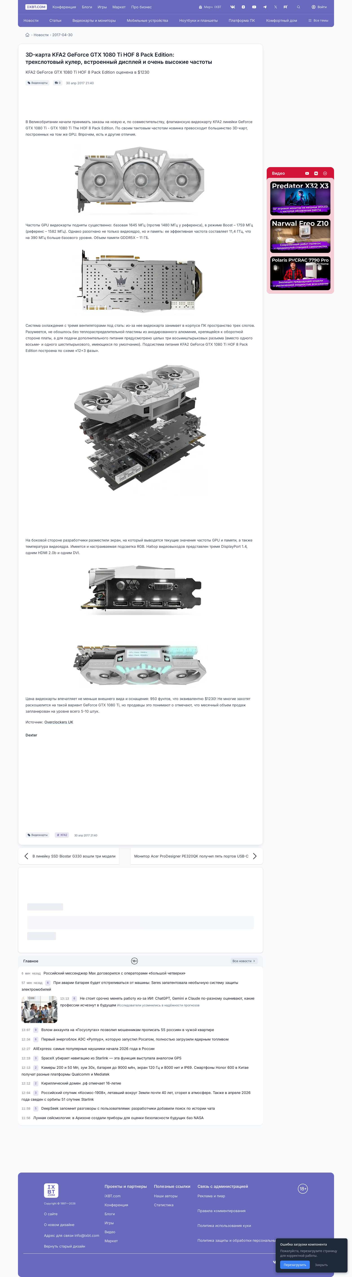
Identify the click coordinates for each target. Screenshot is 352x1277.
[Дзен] (243, 7)
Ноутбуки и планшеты (198, 20)
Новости (31, 20)
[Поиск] (298, 7)
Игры (102, 7)
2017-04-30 (62, 35)
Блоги (87, 7)
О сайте (50, 1214)
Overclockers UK (58, 722)
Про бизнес (141, 7)
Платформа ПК (242, 20)
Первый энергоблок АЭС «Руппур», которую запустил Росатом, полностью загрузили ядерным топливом (135, 1039)
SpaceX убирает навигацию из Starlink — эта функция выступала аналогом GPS (111, 1058)
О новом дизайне (59, 1224)
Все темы (318, 20)
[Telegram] (265, 7)
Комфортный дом (281, 20)
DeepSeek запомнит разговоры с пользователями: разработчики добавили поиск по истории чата (128, 1108)
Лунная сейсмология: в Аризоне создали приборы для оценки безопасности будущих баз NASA (118, 1118)
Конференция (64, 7)
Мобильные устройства (147, 20)
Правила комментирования (222, 1211)
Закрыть (321, 1265)
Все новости (244, 961)
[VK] (232, 7)
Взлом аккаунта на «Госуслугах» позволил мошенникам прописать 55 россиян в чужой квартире (127, 1029)
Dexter (31, 735)
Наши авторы (166, 1196)
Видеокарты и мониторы (94, 20)
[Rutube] (286, 7)
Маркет (118, 7)
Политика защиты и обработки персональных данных (245, 1240)
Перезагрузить (295, 1265)
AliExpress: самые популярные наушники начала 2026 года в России (93, 1048)
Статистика (164, 1205)
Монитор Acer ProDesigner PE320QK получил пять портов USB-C (196, 856)
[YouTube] (254, 7)
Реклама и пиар (211, 1196)
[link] (48, 982)
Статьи (55, 20)
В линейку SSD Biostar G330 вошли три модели (68, 856)
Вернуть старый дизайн (64, 1246)
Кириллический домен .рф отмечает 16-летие (81, 1083)
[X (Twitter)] (275, 7)
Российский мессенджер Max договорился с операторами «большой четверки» (114, 973)
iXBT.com (113, 1196)
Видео (278, 173)
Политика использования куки (224, 1225)
